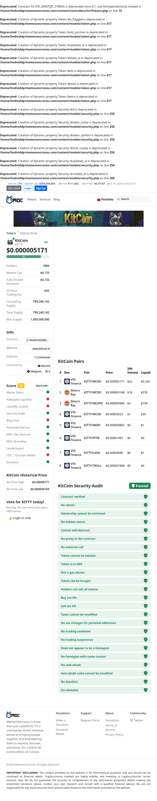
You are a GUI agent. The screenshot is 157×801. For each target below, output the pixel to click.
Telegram (34, 371)
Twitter (136, 720)
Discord (44, 366)
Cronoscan (42, 357)
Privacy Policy (114, 735)
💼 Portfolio (105, 199)
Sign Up (41, 188)
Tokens (32, 199)
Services (45, 199)
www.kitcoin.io (41, 348)
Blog (57, 199)
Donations (112, 720)
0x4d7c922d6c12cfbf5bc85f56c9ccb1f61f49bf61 (39, 340)
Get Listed (14, 188)
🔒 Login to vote (20, 518)
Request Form (90, 720)
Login (27, 188)
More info (42, 385)
